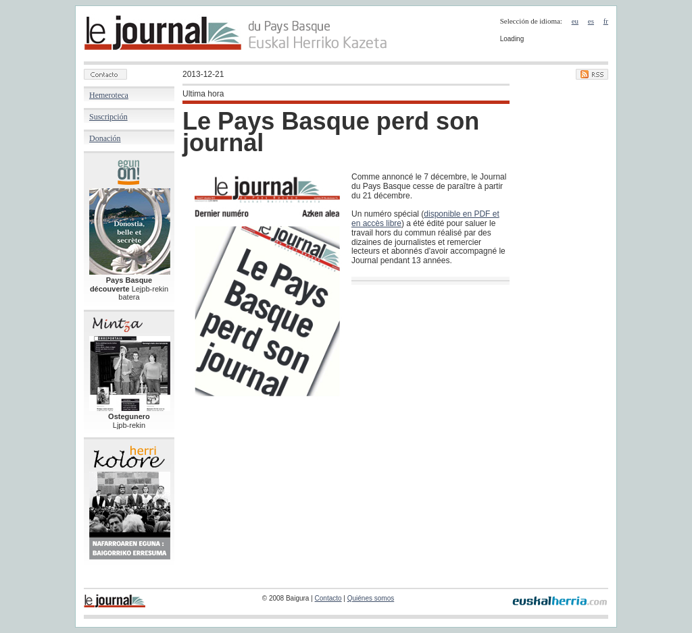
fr (605, 21)
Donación (105, 138)
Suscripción (108, 116)
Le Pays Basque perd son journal (330, 132)
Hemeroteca (108, 95)
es (591, 21)
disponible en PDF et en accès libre (425, 218)
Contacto (328, 598)
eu (575, 21)
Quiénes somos (370, 598)
